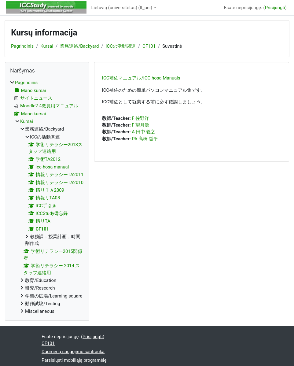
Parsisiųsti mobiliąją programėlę (74, 360)
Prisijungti (275, 7)
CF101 (149, 46)
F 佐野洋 (140, 118)
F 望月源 (140, 125)
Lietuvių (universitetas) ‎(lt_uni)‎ (122, 7)
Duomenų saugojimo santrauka (73, 351)
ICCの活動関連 (121, 46)
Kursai (46, 46)
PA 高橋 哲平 (145, 139)
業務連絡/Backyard (79, 46)
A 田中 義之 (143, 132)
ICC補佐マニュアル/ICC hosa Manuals (141, 78)
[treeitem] (47, 197)
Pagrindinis (22, 46)
